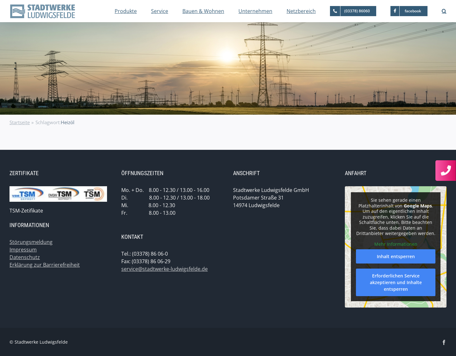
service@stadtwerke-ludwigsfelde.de (164, 268)
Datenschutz (25, 257)
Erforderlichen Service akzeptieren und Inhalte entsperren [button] (396, 282)
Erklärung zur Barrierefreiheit (45, 264)
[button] (444, 11)
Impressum (23, 249)
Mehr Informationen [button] (395, 244)
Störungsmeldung (31, 241)
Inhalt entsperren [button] (396, 256)
